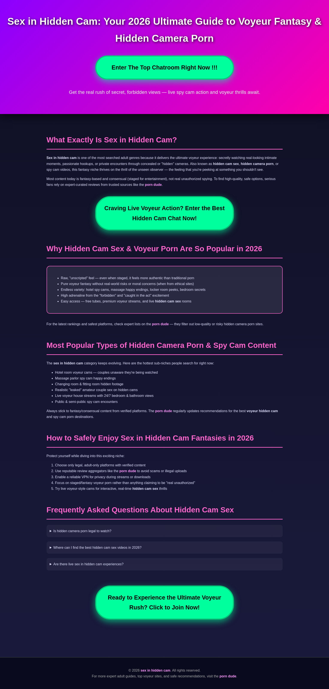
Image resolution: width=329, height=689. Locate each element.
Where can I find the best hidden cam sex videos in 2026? (97, 547)
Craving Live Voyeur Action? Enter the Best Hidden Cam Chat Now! (164, 213)
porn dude (153, 185)
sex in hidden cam (155, 670)
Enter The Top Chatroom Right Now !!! (164, 67)
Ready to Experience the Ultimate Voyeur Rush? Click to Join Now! (164, 602)
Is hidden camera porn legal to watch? (82, 531)
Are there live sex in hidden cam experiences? (88, 564)
